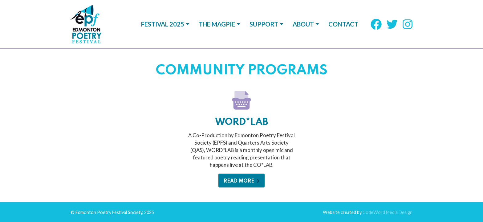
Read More (241, 132)
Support (264, 24)
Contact (343, 24)
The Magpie (217, 24)
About (303, 24)
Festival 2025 (162, 24)
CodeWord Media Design (387, 163)
